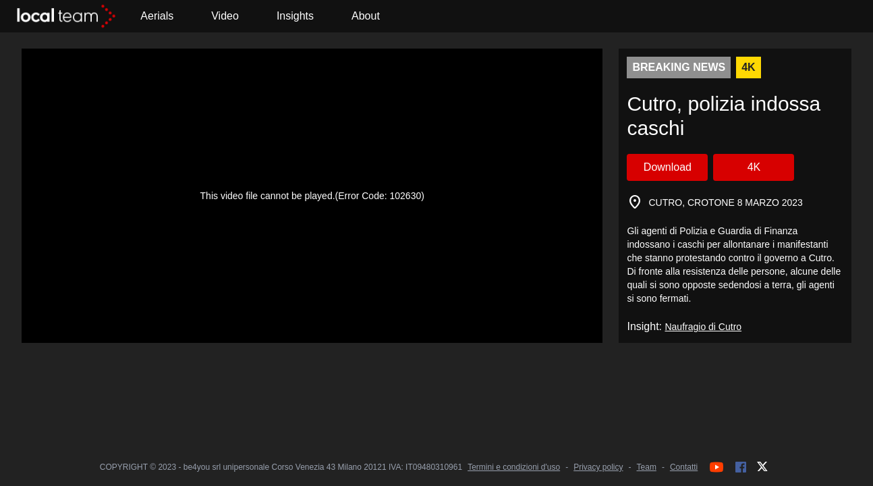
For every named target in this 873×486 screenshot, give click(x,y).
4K (754, 167)
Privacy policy (598, 467)
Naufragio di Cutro (703, 326)
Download (668, 167)
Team (646, 467)
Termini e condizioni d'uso (514, 467)
